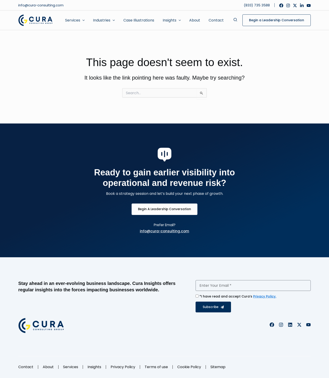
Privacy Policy (123, 367)
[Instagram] (288, 5)
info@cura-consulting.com (41, 5)
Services (70, 367)
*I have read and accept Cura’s (237, 296)
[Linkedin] (302, 5)
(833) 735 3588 (257, 5)
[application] (82, 20)
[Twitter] (295, 5)
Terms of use (156, 367)
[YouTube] (309, 5)
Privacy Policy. (264, 296)
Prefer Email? (165, 225)
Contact (25, 367)
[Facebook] (281, 5)
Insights (94, 367)
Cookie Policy (189, 367)
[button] (74, 20)
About (48, 367)
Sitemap (218, 367)
